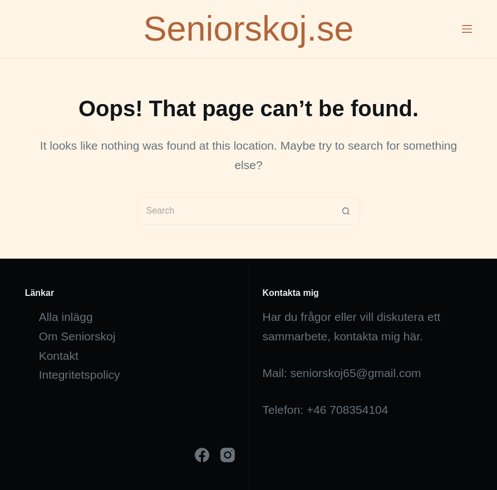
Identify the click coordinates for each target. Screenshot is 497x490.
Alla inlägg (66, 316)
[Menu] (467, 29)
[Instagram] (227, 455)
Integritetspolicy (79, 374)
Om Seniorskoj (77, 336)
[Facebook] (202, 455)
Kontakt (58, 355)
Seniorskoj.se (248, 28)
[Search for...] (234, 211)
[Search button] (346, 211)
